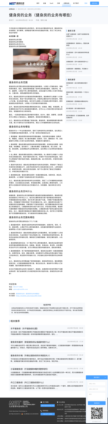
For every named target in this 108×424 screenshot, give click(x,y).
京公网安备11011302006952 (31, 413)
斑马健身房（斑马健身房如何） (76, 108)
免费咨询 (96, 403)
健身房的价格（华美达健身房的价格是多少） (31, 355)
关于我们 (76, 3)
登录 (86, 3)
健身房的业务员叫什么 (17, 44)
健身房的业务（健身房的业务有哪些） (28, 293)
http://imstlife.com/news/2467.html (28, 295)
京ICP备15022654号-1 (15, 413)
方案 (58, 3)
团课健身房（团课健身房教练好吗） (77, 101)
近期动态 (66, 3)
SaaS (51, 3)
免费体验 (94, 3)
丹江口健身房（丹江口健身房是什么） (28, 382)
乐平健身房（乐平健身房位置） (25, 329)
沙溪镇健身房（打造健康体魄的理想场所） (30, 369)
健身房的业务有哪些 (16, 42)
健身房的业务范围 (15, 39)
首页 (38, 3)
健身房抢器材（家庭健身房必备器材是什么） (31, 342)
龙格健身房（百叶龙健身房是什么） (77, 61)
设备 (44, 3)
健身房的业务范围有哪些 (17, 46)
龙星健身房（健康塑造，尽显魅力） (77, 68)
